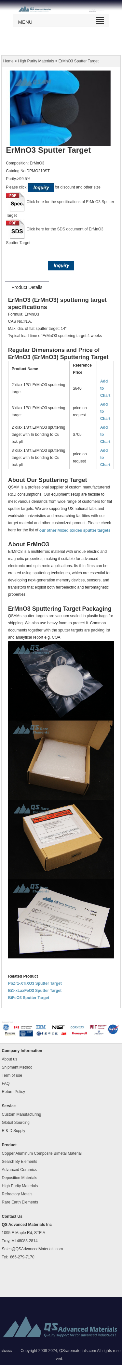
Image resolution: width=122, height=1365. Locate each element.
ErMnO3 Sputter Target (79, 61)
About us (9, 1059)
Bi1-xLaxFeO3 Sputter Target (34, 990)
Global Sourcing (16, 1122)
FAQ (6, 1083)
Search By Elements (19, 1161)
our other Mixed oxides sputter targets (75, 530)
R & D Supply (13, 1130)
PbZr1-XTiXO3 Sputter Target (35, 983)
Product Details (26, 287)
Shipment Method (17, 1067)
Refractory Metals (17, 1194)
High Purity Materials (36, 61)
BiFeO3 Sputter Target (28, 997)
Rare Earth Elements (20, 1202)
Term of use (12, 1075)
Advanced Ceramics (19, 1169)
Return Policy (13, 1091)
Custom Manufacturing (21, 1114)
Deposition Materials (19, 1178)
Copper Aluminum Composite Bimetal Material (42, 1153)
